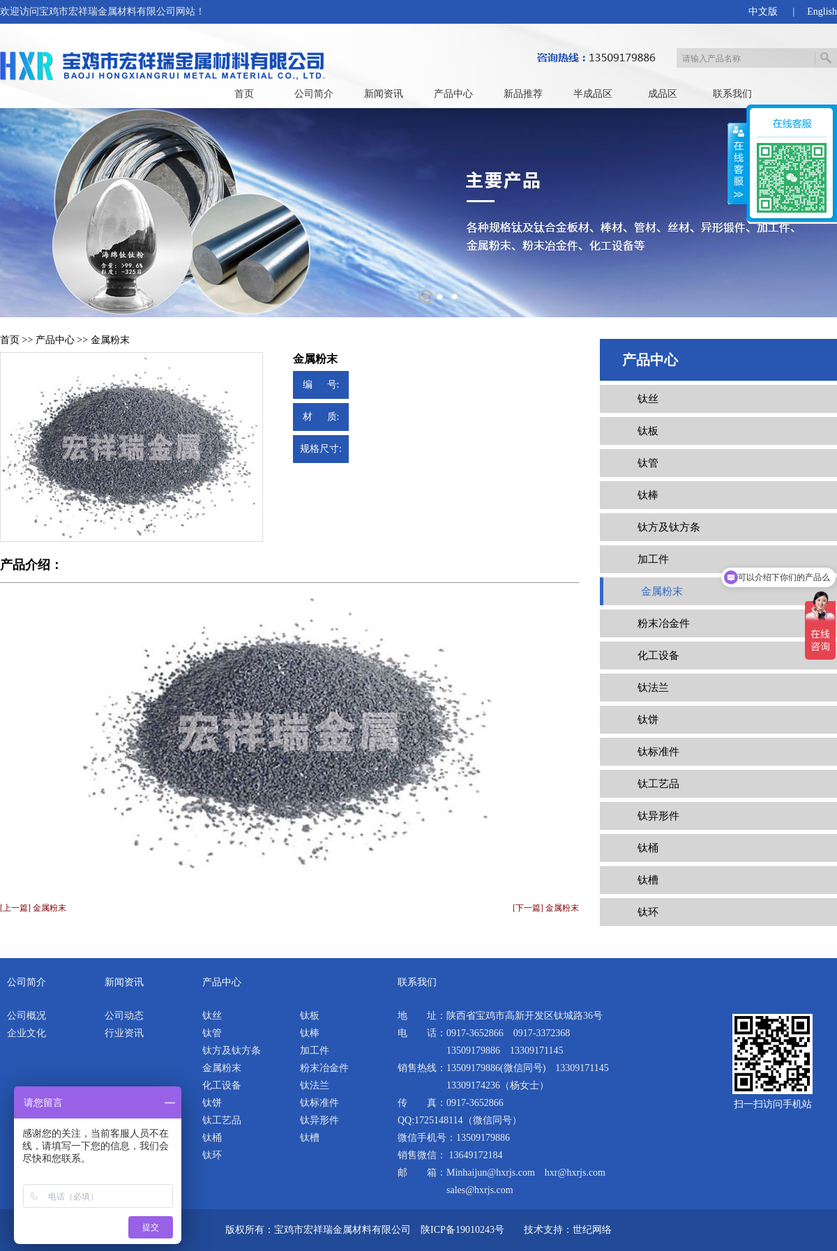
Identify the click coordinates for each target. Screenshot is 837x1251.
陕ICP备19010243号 (462, 1230)
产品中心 (453, 94)
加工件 (653, 559)
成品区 (662, 94)
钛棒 (648, 495)
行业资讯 (124, 1033)
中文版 (763, 11)
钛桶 (648, 848)
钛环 (648, 912)
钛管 (648, 463)
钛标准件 (658, 751)
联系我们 (732, 94)
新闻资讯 (383, 94)
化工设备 (658, 655)
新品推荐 (523, 94)
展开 (737, 164)
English (822, 11)
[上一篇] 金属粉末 (33, 908)
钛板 (648, 431)
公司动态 (124, 1015)
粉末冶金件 (664, 623)
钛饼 (648, 719)
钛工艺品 (658, 783)
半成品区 (592, 94)
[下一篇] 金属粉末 (546, 908)
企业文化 (26, 1033)
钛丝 (648, 398)
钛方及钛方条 (669, 527)
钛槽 (648, 880)
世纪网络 (592, 1230)
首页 (244, 94)
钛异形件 (658, 815)
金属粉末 (110, 340)
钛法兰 (653, 687)
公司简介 (313, 94)
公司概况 (26, 1015)
